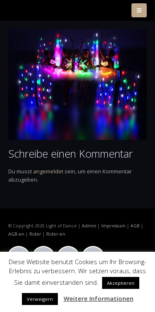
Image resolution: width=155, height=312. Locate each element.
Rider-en (55, 234)
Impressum (113, 226)
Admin (89, 226)
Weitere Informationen (99, 298)
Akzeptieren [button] (120, 283)
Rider (35, 234)
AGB (135, 226)
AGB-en (16, 234)
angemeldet (48, 171)
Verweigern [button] (40, 299)
